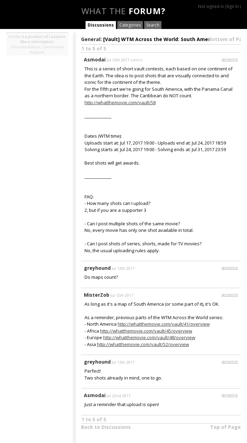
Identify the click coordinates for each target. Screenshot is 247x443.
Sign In (232, 6)
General (90, 39)
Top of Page (225, 427)
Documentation (25, 46)
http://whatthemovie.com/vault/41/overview (164, 324)
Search (152, 25)
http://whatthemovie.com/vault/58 (120, 102)
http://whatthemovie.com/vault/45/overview (146, 331)
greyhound (97, 268)
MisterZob (96, 295)
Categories (130, 25)
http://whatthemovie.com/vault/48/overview (149, 337)
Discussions (101, 25)
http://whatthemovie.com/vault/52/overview (143, 344)
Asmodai (95, 59)
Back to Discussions (106, 427)
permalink (229, 59)
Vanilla (14, 36)
